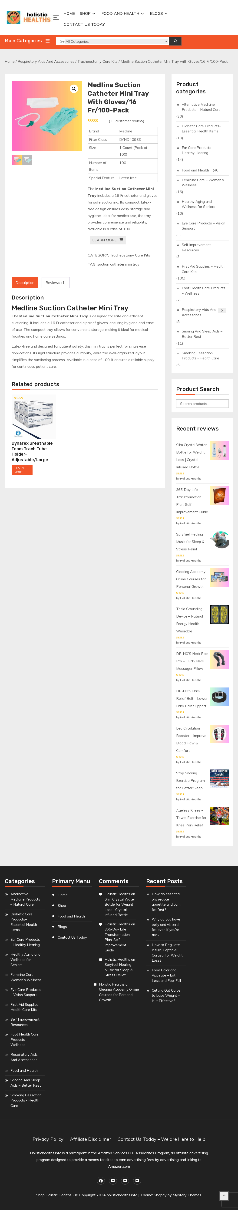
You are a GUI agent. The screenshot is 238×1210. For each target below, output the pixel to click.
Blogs (156, 13)
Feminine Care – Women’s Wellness (203, 182)
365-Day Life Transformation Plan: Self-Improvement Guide (117, 939)
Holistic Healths (117, 894)
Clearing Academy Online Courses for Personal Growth (119, 994)
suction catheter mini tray (118, 264)
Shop (85, 13)
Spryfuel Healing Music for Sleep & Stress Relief (119, 969)
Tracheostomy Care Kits (97, 61)
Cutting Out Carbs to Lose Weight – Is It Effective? (166, 995)
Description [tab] (25, 282)
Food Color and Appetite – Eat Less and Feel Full (166, 975)
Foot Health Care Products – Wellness (203, 291)
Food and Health (120, 13)
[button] (74, 89)
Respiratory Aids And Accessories (46, 61)
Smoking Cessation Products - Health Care (200, 356)
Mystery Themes (187, 1195)
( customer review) (126, 120)
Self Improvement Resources (196, 247)
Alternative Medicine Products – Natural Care (201, 107)
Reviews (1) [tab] (56, 282)
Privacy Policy (48, 1139)
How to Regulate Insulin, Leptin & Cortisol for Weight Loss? (167, 953)
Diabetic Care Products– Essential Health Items (201, 129)
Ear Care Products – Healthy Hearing (198, 150)
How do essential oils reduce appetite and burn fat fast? (166, 902)
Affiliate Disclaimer (90, 1139)
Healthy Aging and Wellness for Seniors (198, 204)
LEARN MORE (104, 240)
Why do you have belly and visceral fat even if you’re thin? (166, 927)
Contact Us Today (84, 24)
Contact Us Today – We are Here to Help (161, 1139)
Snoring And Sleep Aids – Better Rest (202, 334)
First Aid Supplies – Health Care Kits (203, 269)
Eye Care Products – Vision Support (203, 226)
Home (69, 13)
